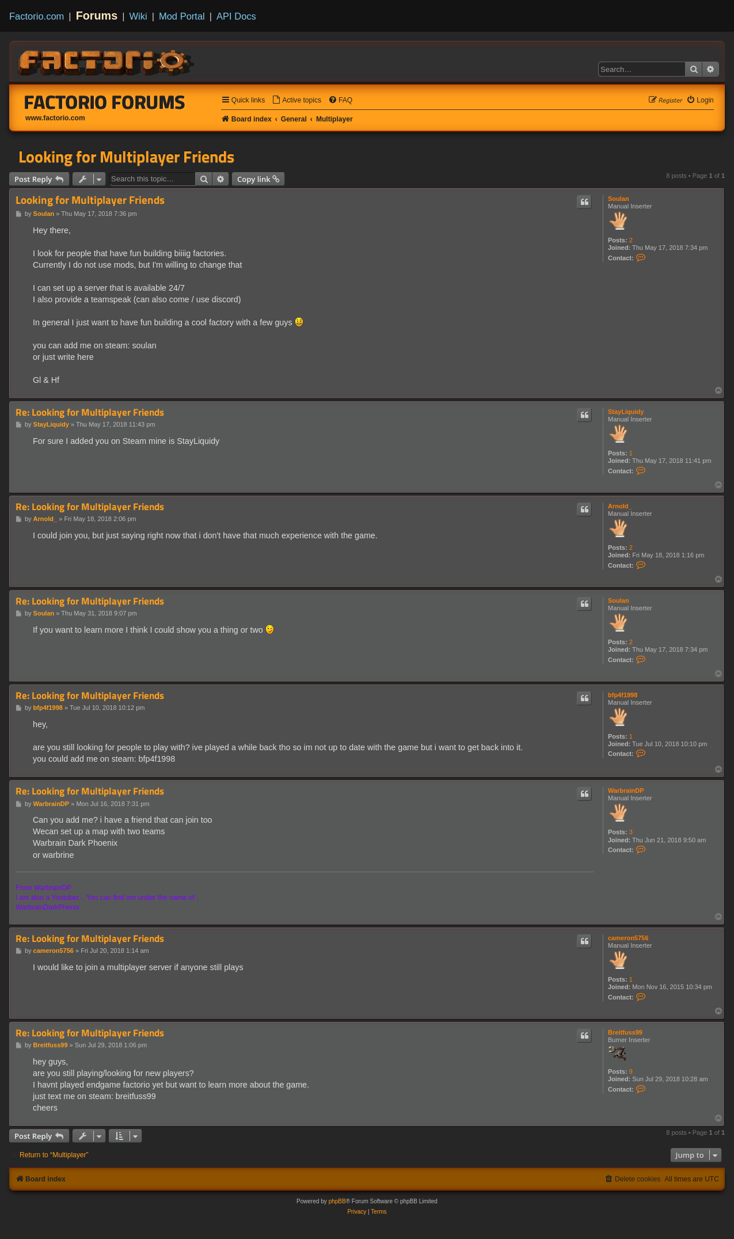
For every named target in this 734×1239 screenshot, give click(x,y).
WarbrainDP (626, 790)
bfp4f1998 (622, 694)
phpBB (337, 1201)
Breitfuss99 (625, 1032)
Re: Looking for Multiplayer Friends (90, 412)
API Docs (236, 16)
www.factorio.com (55, 118)
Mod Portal (182, 16)
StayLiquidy (626, 411)
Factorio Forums (104, 102)
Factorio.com (36, 16)
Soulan (618, 198)
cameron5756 (628, 937)
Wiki (138, 16)
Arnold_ (620, 506)
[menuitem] (296, 100)
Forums (97, 15)
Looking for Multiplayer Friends (126, 157)
